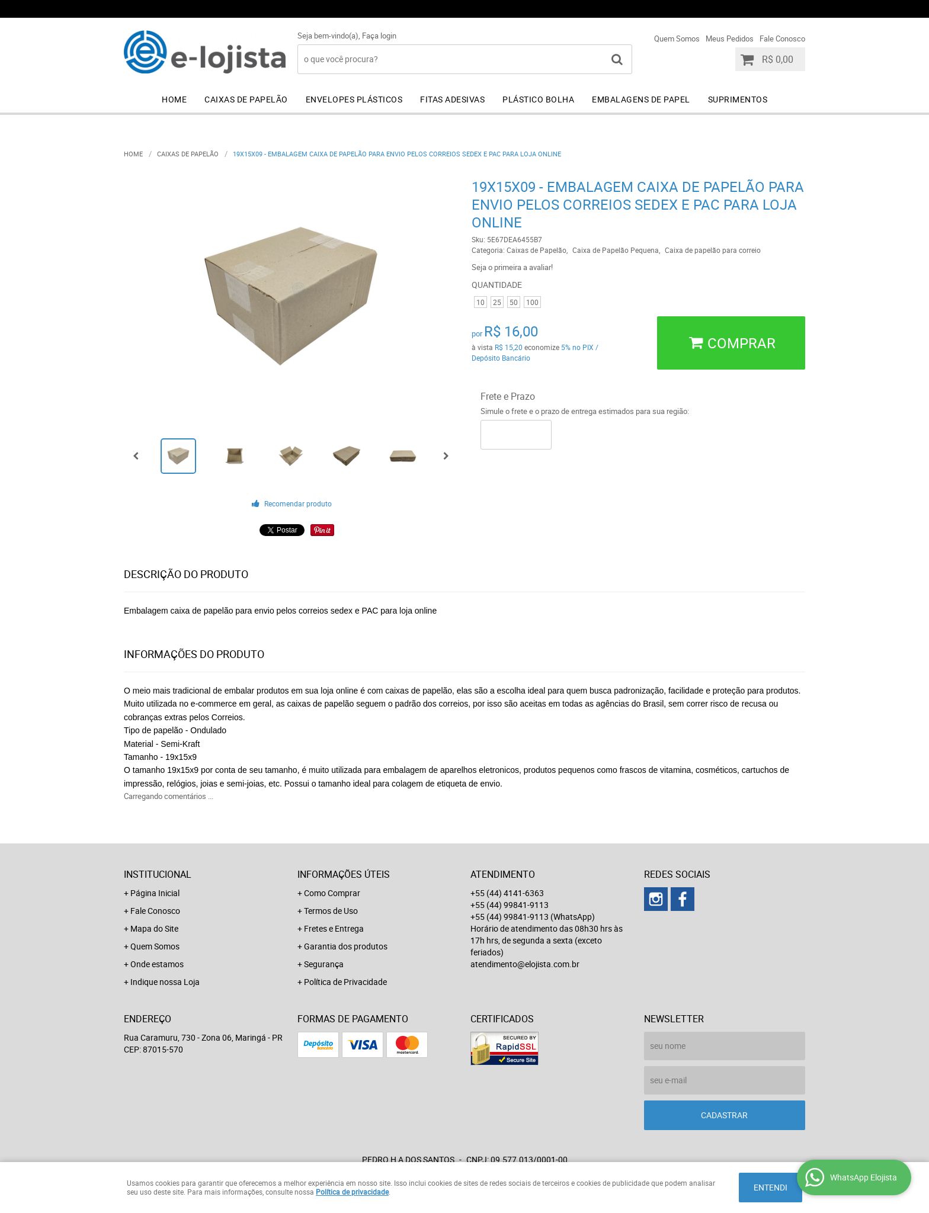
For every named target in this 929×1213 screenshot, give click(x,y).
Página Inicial (155, 892)
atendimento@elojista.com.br (524, 964)
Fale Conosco (782, 38)
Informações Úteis (343, 874)
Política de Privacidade (345, 981)
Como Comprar (332, 892)
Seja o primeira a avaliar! (512, 267)
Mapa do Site (154, 928)
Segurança (324, 964)
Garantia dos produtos (345, 946)
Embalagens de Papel (641, 99)
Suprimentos (738, 99)
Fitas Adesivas (452, 99)
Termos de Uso (331, 910)
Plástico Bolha (538, 99)
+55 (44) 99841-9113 (642, 8)
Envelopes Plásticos (354, 99)
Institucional (157, 874)
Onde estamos (157, 964)
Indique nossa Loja (165, 981)
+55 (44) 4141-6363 (526, 8)
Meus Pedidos (730, 38)
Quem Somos (677, 38)
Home (174, 99)
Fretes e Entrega (334, 928)
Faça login (379, 35)
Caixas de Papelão (246, 99)
